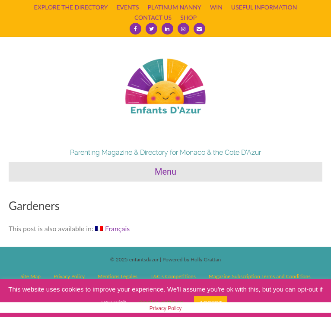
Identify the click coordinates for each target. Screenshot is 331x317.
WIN (216, 7)
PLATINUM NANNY (174, 7)
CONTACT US (153, 17)
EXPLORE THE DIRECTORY (71, 7)
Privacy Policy (166, 308)
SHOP (188, 17)
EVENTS (127, 7)
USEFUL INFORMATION (264, 7)
